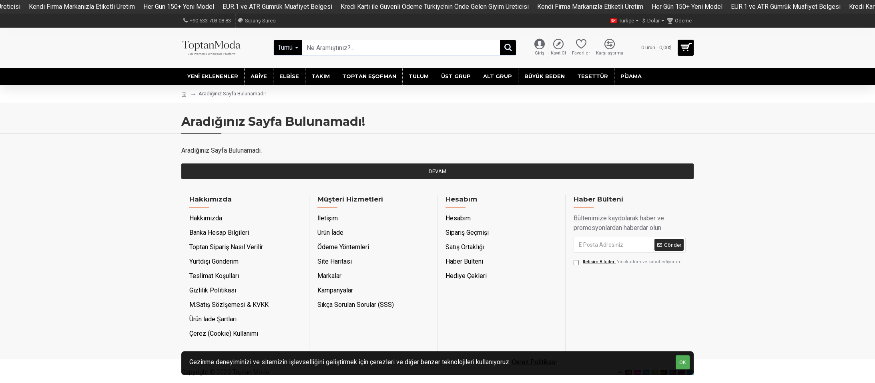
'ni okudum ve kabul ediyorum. (628, 262)
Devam (437, 171)
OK (682, 362)
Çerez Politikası (534, 362)
